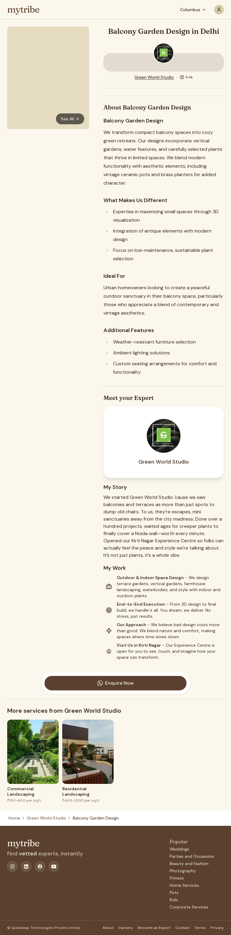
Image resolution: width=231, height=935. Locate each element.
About (108, 927)
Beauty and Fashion (189, 863)
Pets (174, 892)
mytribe (23, 9)
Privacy (217, 927)
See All (70, 119)
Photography (183, 870)
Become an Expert (154, 927)
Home (14, 818)
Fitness (177, 878)
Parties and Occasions (192, 856)
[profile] (219, 9)
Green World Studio (154, 77)
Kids (174, 899)
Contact (182, 927)
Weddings (179, 849)
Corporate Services (189, 907)
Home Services (184, 885)
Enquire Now (115, 683)
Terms (200, 927)
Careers (125, 927)
